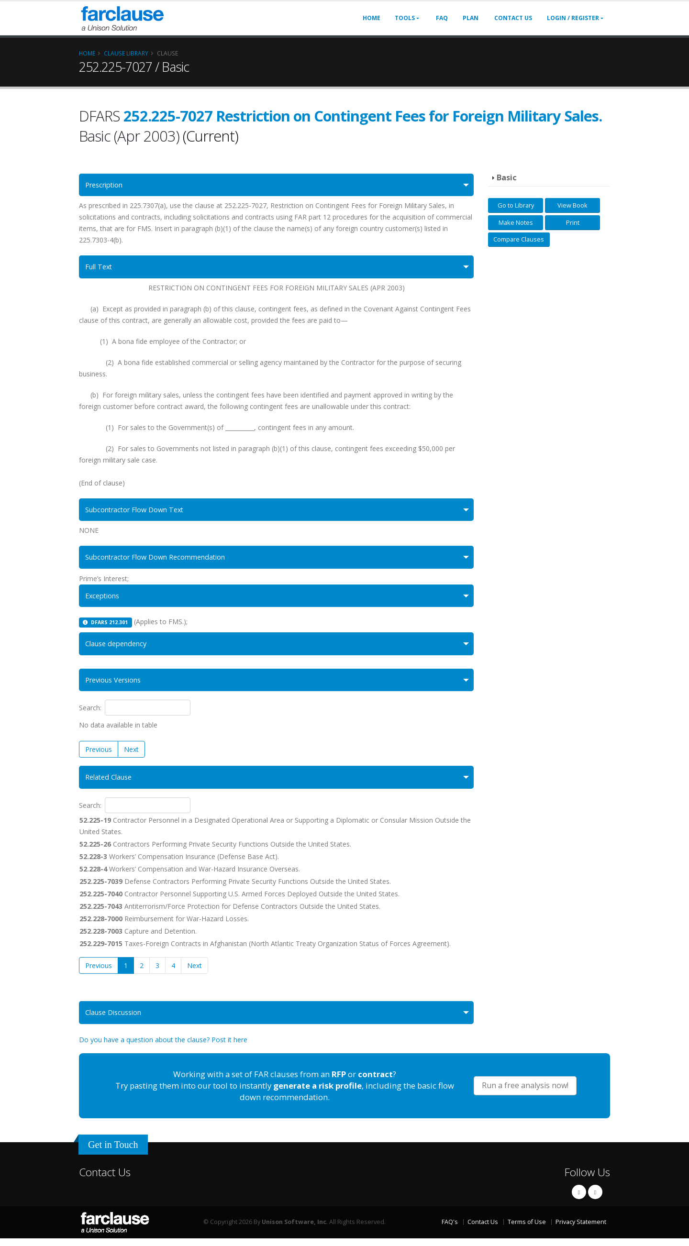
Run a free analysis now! (525, 1093)
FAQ (442, 18)
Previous (98, 755)
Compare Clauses (518, 239)
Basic (507, 177)
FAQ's (450, 1229)
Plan (470, 18)
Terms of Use (527, 1229)
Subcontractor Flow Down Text (138, 512)
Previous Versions (116, 686)
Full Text (100, 268)
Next (131, 755)
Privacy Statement (581, 1229)
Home (371, 18)
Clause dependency (119, 648)
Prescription (107, 185)
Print (572, 222)
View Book (572, 205)
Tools (405, 18)
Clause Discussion (116, 1019)
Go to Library (516, 205)
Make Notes (516, 222)
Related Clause (110, 784)
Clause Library (126, 53)
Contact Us (513, 18)
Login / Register (573, 18)
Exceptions (104, 600)
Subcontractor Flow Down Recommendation (161, 560)
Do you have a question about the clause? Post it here (163, 1047)
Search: (134, 714)
